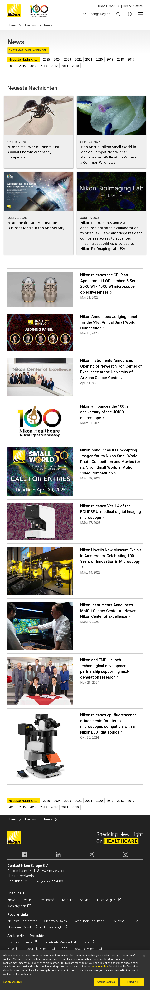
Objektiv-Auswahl (55, 921)
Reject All (132, 984)
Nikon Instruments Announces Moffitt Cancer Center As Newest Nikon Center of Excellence (109, 611)
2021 (88, 59)
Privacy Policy (100, 969)
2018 (120, 59)
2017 (131, 59)
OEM (134, 921)
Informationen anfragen (28, 50)
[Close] (144, 958)
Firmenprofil (47, 900)
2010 (75, 66)
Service (85, 900)
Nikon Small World (19, 927)
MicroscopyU (53, 927)
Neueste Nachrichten (23, 59)
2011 (64, 66)
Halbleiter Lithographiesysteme (28, 948)
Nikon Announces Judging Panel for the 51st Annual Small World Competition (108, 322)
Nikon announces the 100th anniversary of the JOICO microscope (104, 412)
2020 (99, 59)
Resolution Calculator (89, 921)
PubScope (117, 921)
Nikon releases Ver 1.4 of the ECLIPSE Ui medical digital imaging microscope (110, 512)
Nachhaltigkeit (107, 900)
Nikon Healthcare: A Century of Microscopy (39, 10)
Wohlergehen (16, 906)
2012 (54, 66)
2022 (78, 59)
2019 (109, 59)
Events (27, 900)
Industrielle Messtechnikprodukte (66, 942)
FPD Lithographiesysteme (79, 948)
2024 (57, 59)
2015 (22, 66)
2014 (33, 66)
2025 (46, 59)
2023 (67, 59)
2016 (11, 66)
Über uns (30, 25)
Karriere (67, 900)
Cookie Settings (12, 984)
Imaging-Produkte (19, 942)
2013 (43, 66)
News (11, 900)
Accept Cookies (106, 984)
